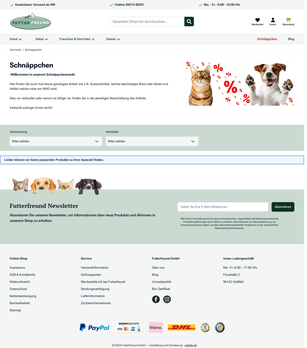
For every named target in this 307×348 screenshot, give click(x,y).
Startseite (15, 49)
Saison (111, 39)
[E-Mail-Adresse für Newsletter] (223, 207)
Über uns (158, 267)
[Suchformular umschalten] (189, 21)
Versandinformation (95, 267)
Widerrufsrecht (20, 282)
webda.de (191, 345)
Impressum (17, 267)
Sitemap (15, 310)
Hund (13, 39)
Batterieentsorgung (23, 296)
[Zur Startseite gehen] (31, 21)
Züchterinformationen (96, 303)
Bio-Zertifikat (161, 289)
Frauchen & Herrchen (75, 39)
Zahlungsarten (91, 275)
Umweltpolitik (161, 282)
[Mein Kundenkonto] (273, 21)
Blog (291, 39)
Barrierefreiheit (20, 303)
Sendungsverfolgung (95, 289)
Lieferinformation (93, 296)
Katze (40, 39)
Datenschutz (18, 289)
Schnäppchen (267, 39)
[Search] (146, 21)
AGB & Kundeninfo (22, 275)
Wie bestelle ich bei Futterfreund (103, 282)
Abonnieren (283, 207)
